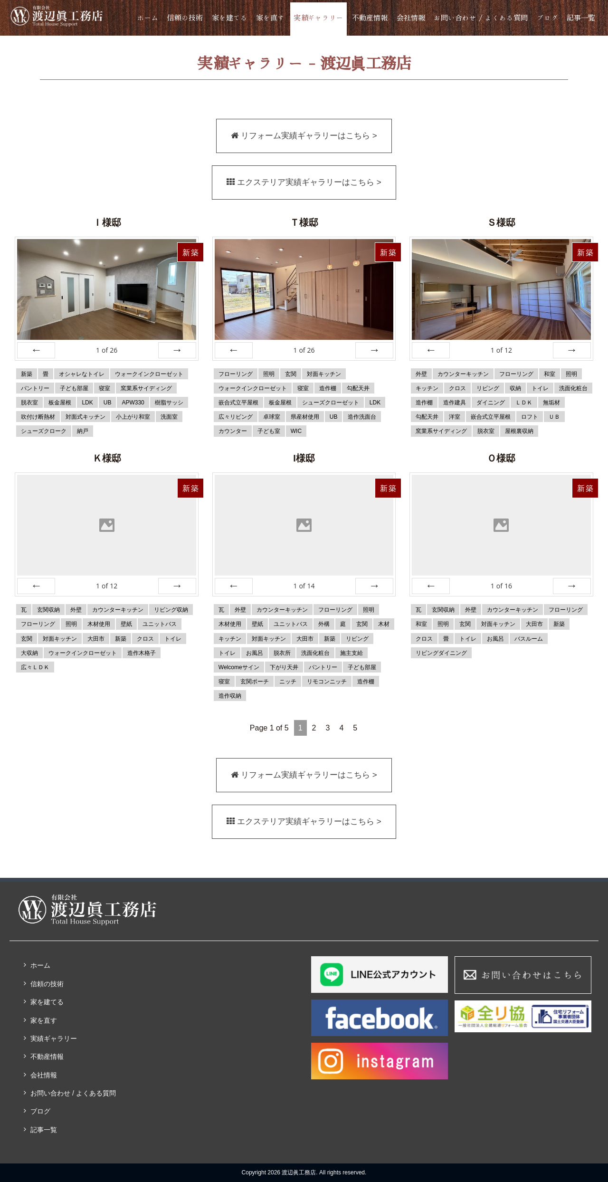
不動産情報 (370, 17)
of (106, 350)
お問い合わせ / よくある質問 (481, 17)
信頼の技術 (185, 17)
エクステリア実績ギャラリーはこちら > (304, 182)
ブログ (547, 17)
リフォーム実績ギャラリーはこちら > (304, 136)
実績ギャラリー (318, 17)
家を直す (270, 17)
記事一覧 (581, 17)
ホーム (148, 17)
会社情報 (411, 17)
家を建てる (229, 17)
